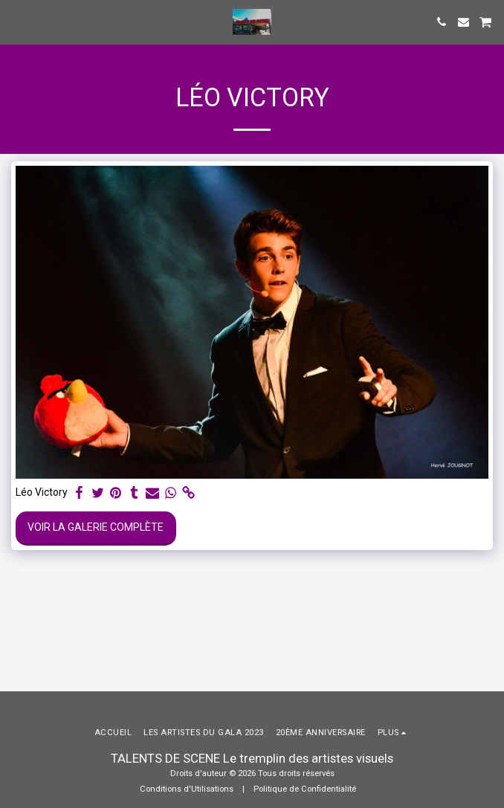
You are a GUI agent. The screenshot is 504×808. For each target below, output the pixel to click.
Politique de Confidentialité (304, 789)
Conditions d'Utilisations (186, 789)
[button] (16, 21)
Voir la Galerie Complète (96, 527)
